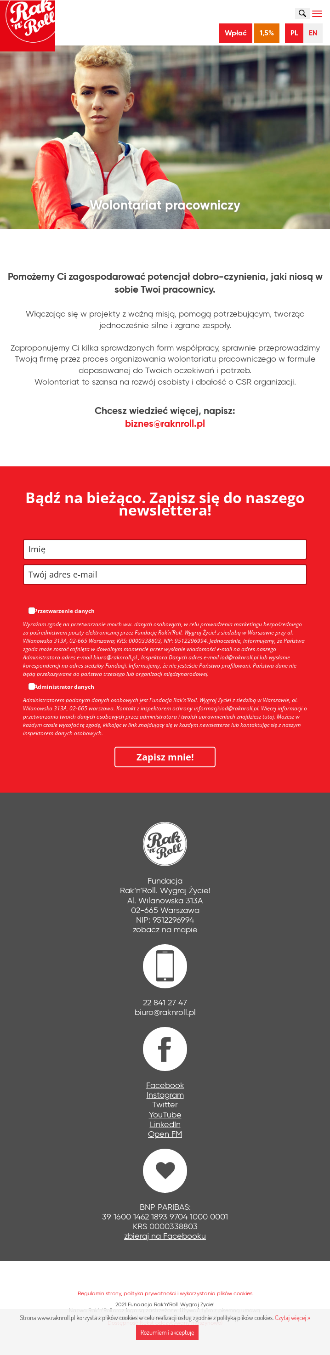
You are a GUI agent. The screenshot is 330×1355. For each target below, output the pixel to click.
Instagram (165, 1095)
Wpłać (236, 33)
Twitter (165, 1105)
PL (294, 32)
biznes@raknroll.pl (165, 423)
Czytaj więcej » (292, 1317)
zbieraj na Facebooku (165, 1236)
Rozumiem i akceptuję (167, 1332)
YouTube (165, 1115)
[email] (165, 574)
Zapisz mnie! (165, 757)
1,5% (267, 33)
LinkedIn (165, 1124)
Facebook (165, 1085)
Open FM (165, 1134)
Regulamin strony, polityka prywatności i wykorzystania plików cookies (165, 1293)
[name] (165, 549)
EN (313, 32)
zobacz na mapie (165, 929)
